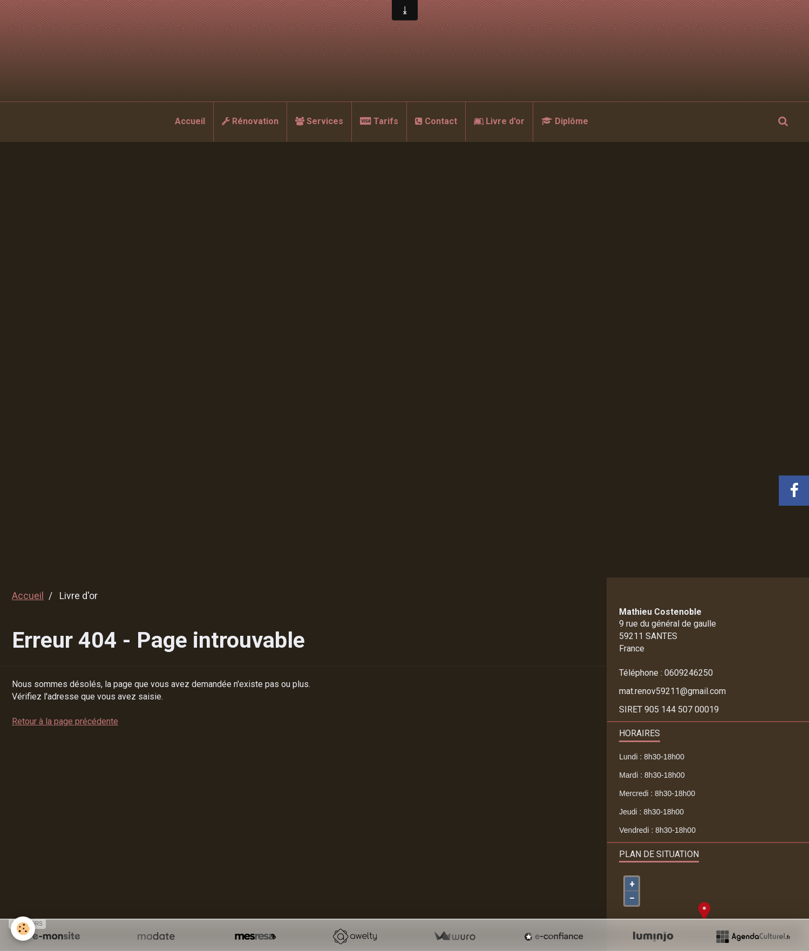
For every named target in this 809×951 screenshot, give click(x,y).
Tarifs (379, 121)
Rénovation (250, 121)
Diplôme (564, 121)
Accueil (190, 121)
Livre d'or (499, 121)
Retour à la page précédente (65, 721)
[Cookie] (23, 928)
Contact (436, 121)
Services (319, 121)
